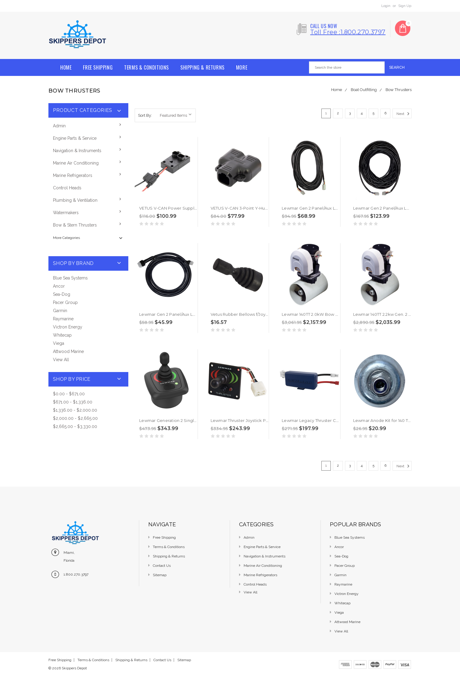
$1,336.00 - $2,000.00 (75, 410)
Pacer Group (65, 302)
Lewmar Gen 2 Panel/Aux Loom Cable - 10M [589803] (335, 208)
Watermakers (66, 212)
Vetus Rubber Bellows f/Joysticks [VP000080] (257, 314)
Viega (58, 343)
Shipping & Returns (202, 67)
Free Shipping (98, 67)
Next (403, 114)
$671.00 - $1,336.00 (72, 402)
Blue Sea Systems (70, 278)
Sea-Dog (61, 294)
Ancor (59, 286)
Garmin (60, 310)
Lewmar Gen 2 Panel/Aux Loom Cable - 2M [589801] (191, 314)
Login (385, 6)
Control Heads (67, 187)
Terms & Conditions (146, 67)
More (241, 67)
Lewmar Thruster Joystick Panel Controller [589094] (263, 420)
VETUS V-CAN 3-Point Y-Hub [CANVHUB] (252, 208)
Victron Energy (67, 327)
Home (65, 67)
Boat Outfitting (364, 89)
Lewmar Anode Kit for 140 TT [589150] (390, 420)
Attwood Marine (68, 351)
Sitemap (159, 575)
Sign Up (404, 6)
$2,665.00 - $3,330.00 (75, 426)
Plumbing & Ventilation (75, 200)
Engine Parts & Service (75, 138)
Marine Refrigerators (72, 175)
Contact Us (162, 565)
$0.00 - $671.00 (69, 393)
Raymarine (63, 318)
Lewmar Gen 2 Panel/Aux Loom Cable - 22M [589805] (406, 208)
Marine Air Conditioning (76, 163)
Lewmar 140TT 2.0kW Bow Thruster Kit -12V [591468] (333, 314)
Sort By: (145, 115)
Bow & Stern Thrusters (75, 225)
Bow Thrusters (399, 89)
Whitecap (62, 335)
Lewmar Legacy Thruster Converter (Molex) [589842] (335, 420)
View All (61, 359)
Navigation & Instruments (77, 150)
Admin (59, 125)
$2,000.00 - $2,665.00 (75, 418)
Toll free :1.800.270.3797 (348, 32)
